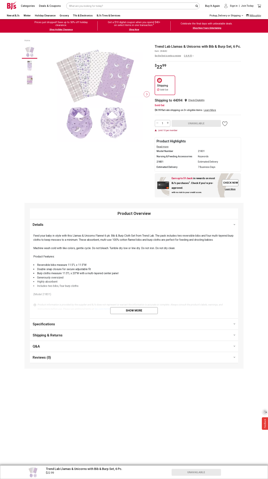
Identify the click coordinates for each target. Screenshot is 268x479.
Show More (134, 310)
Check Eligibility (196, 100)
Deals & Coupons (50, 6)
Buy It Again (212, 6)
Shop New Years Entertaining (207, 28)
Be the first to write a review (168, 56)
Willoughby (255, 15)
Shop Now (134, 29)
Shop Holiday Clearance (61, 29)
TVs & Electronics (83, 15)
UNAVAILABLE (196, 123)
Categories (28, 6)
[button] (196, 100)
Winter (27, 15)
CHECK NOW (230, 182)
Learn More (210, 110)
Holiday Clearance (45, 15)
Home (27, 40)
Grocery (64, 15)
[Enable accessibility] (265, 412)
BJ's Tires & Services (108, 15)
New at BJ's (13, 15)
